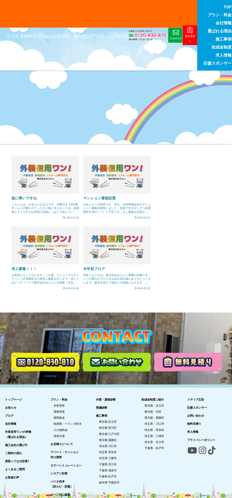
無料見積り (194, 423)
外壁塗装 (59, 405)
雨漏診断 (101, 407)
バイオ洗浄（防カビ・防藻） (62, 484)
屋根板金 (59, 417)
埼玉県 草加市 (108, 452)
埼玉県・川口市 (154, 423)
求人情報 (192, 431)
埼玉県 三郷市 (108, 458)
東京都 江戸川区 (109, 433)
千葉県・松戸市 (154, 448)
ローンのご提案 (60, 494)
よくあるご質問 (15, 469)
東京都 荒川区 (108, 427)
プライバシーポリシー (201, 439)
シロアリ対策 (59, 473)
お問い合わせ (195, 415)
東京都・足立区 (154, 405)
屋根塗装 (59, 411)
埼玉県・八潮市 (154, 435)
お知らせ (10, 407)
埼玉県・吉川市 (154, 441)
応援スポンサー (197, 407)
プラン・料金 (59, 399)
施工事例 (101, 415)
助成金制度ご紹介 (152, 399)
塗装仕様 (59, 435)
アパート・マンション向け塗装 (65, 454)
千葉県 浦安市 (108, 470)
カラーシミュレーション (66, 465)
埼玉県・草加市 (154, 429)
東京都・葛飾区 (154, 417)
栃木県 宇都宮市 (109, 482)
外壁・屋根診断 (106, 399)
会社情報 (10, 423)
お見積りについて (62, 443)
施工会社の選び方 (16, 444)
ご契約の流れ (13, 453)
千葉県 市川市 (108, 464)
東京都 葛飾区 (108, 439)
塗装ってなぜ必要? (17, 461)
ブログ (9, 415)
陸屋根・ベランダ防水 (68, 423)
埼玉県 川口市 (108, 445)
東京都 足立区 (108, 421)
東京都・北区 (152, 411)
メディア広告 (195, 399)
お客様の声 (12, 477)
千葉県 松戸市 (108, 476)
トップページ (13, 399)
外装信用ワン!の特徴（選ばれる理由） (18, 434)
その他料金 (61, 429)
